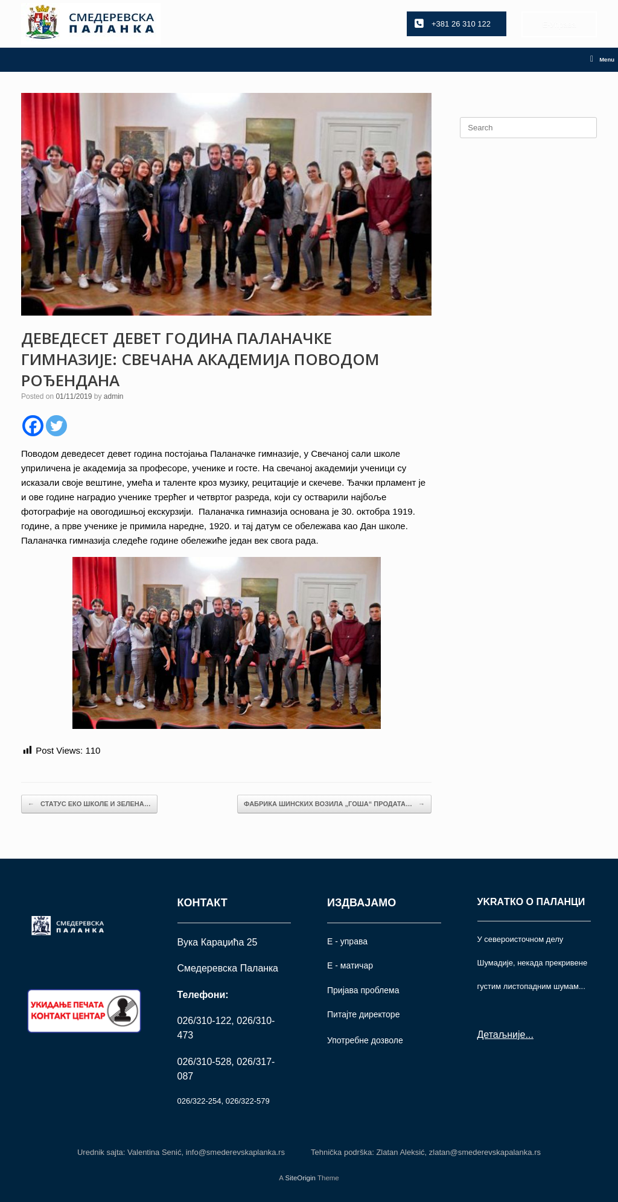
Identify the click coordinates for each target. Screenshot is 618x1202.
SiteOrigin (300, 1177)
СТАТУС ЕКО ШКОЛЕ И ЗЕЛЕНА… (89, 804)
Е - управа (347, 941)
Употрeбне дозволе (365, 1040)
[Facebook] (32, 425)
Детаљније (501, 1034)
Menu (602, 59)
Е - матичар (350, 965)
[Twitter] (56, 425)
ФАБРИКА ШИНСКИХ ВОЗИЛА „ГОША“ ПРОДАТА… (334, 804)
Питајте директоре (363, 1014)
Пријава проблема (363, 990)
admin (114, 396)
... (529, 1034)
